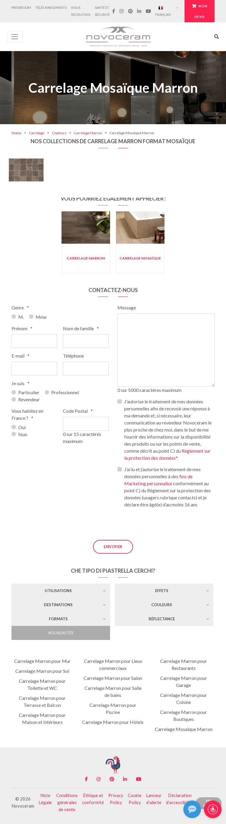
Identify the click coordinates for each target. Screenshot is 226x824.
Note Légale (45, 799)
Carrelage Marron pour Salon (113, 678)
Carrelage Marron (88, 133)
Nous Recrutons (80, 11)
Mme (41, 317)
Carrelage (36, 133)
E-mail (20, 355)
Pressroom (21, 7)
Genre (20, 307)
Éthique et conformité (93, 799)
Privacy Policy (115, 799)
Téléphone (73, 355)
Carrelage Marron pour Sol (42, 671)
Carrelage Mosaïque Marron (183, 729)
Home (16, 133)
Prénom (21, 328)
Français (163, 11)
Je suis (20, 383)
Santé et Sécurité (102, 11)
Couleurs (59, 133)
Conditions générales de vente (67, 802)
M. (21, 317)
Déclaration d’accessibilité (179, 799)
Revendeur (29, 399)
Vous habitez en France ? (27, 414)
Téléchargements (51, 7)
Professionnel (65, 392)
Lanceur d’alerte (154, 799)
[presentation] (162, 524)
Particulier (28, 392)
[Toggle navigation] (15, 36)
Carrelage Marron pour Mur (42, 661)
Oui (22, 427)
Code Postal (78, 411)
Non (22, 434)
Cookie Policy (135, 799)
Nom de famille (81, 328)
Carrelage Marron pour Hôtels (113, 722)
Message (126, 307)
